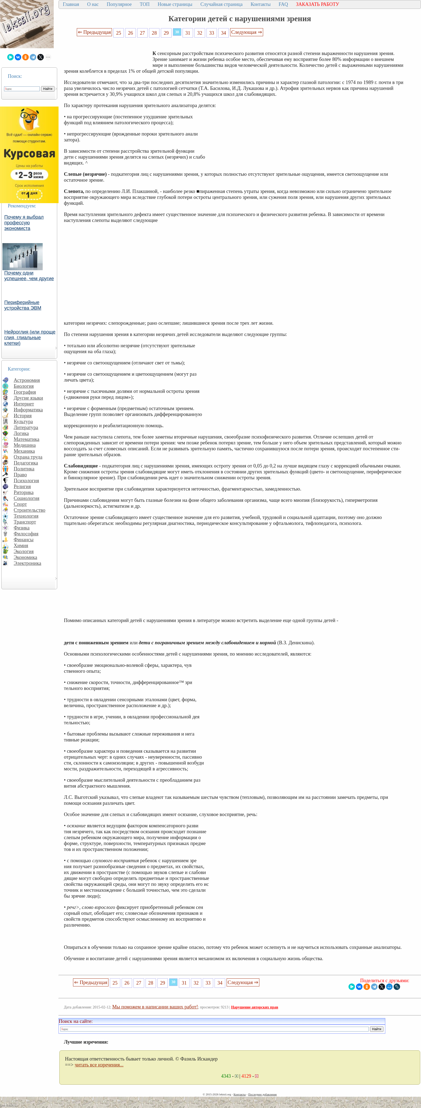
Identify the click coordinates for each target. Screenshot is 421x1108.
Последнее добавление (262, 1094)
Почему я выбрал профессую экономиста (24, 222)
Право (20, 474)
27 (142, 33)
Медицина (25, 445)
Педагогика (26, 463)
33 (211, 33)
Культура (23, 421)
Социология (26, 498)
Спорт (20, 504)
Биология (24, 386)
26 (130, 33)
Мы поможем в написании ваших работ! (155, 1007)
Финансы (24, 539)
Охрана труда (28, 457)
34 (223, 33)
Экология (24, 551)
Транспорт (25, 522)
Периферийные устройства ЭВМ (22, 305)
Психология (26, 480)
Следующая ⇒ (246, 32)
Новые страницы (175, 4)
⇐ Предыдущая (94, 32)
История (23, 415)
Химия (21, 545)
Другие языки (28, 398)
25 (118, 33)
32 (199, 33)
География (25, 392)
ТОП (145, 4)
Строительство (29, 510)
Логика (21, 433)
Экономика (25, 557)
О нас (93, 4)
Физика (22, 528)
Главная (71, 4)
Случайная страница (221, 4)
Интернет (24, 404)
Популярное (119, 4)
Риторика (24, 492)
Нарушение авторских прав (254, 1007)
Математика (26, 439)
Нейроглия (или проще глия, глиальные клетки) (30, 337)
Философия (26, 533)
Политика (24, 468)
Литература (26, 427)
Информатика (28, 409)
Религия (22, 486)
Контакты (260, 4)
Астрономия (27, 380)
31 (187, 33)
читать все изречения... (99, 1064)
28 (154, 33)
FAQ (283, 4)
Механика (24, 451)
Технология (26, 516)
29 (166, 33)
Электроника (27, 563)
